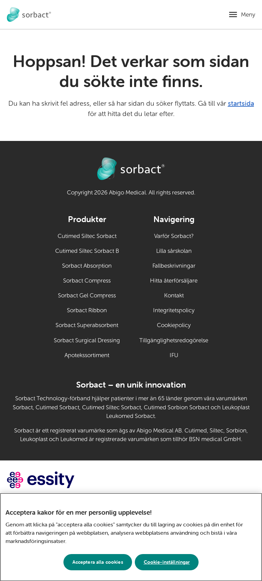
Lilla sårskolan (174, 251)
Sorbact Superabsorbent (87, 325)
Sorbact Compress (87, 280)
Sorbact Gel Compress (87, 295)
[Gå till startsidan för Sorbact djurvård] (29, 14)
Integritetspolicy (173, 310)
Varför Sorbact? (174, 236)
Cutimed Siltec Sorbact (87, 236)
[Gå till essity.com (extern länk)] (53, 480)
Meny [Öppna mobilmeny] (248, 14)
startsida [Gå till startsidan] (241, 103)
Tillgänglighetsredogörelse (173, 340)
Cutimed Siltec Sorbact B (87, 251)
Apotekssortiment (86, 355)
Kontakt (174, 295)
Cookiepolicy (174, 325)
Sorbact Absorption (87, 266)
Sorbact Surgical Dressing (87, 340)
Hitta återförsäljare (174, 280)
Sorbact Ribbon (87, 310)
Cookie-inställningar (167, 564)
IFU (189, 355)
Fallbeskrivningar (173, 266)
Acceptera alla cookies (97, 564)
